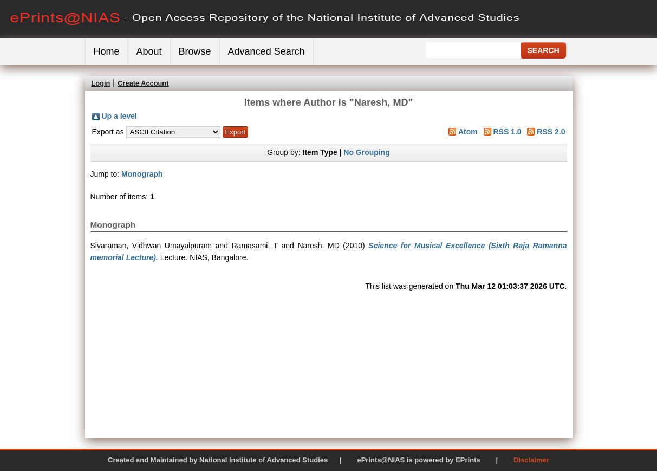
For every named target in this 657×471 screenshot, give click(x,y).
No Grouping (366, 152)
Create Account (143, 83)
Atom (468, 131)
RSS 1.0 (507, 131)
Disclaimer (531, 460)
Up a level (119, 116)
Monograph (141, 174)
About (149, 51)
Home (107, 51)
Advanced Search (266, 51)
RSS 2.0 (551, 131)
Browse (195, 51)
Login (101, 83)
